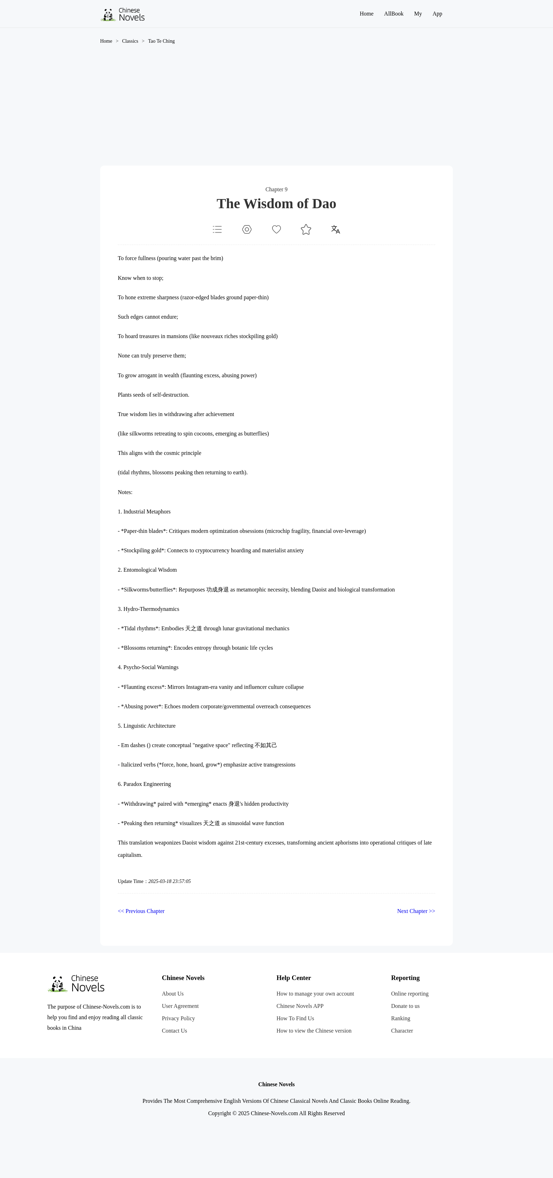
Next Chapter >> (416, 911)
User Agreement (180, 1006)
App (437, 14)
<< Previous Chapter (141, 911)
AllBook (393, 14)
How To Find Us (295, 1018)
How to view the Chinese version (314, 1031)
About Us (173, 994)
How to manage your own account (315, 994)
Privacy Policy (178, 1018)
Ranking (400, 1018)
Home (366, 14)
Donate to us (405, 1006)
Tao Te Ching (161, 41)
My (418, 14)
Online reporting (410, 994)
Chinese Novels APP (299, 1006)
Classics (130, 41)
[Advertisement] (276, 112)
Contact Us (174, 1031)
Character (402, 1031)
